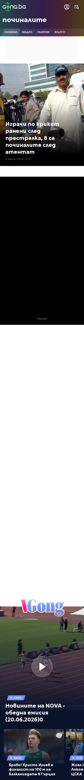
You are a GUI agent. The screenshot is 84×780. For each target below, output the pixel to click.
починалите (24, 20)
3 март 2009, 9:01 (18, 159)
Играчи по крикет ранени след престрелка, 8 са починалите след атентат (32, 138)
